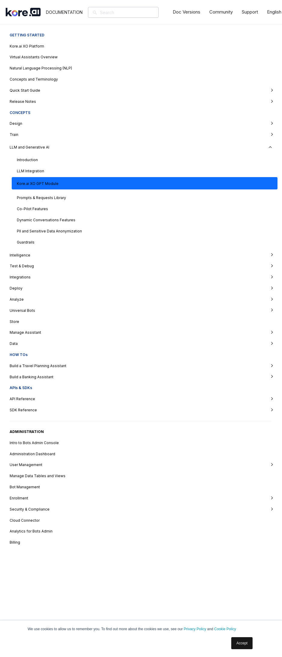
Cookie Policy (225, 629)
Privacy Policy (195, 629)
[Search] (132, 12)
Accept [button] (241, 643)
